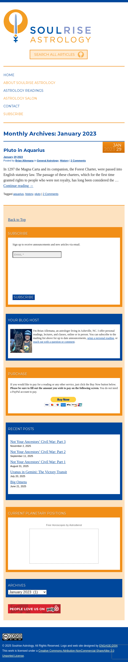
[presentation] (31, 274)
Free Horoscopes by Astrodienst (64, 525)
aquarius (18, 194)
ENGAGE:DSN (108, 645)
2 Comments (78, 160)
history (29, 194)
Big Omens (18, 482)
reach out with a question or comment (54, 341)
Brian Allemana (24, 160)
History (64, 160)
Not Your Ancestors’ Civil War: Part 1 (38, 462)
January (8, 157)
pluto (38, 194)
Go (80, 54)
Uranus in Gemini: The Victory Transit (38, 472)
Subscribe (13, 114)
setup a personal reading (100, 338)
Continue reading (18, 186)
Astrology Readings (23, 91)
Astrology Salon (20, 98)
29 (15, 157)
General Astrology (48, 160)
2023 (20, 157)
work (11, 650)
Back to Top (17, 220)
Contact (11, 106)
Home (8, 75)
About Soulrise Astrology (29, 83)
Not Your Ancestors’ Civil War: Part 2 (38, 452)
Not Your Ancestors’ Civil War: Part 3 (38, 442)
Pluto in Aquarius (24, 150)
